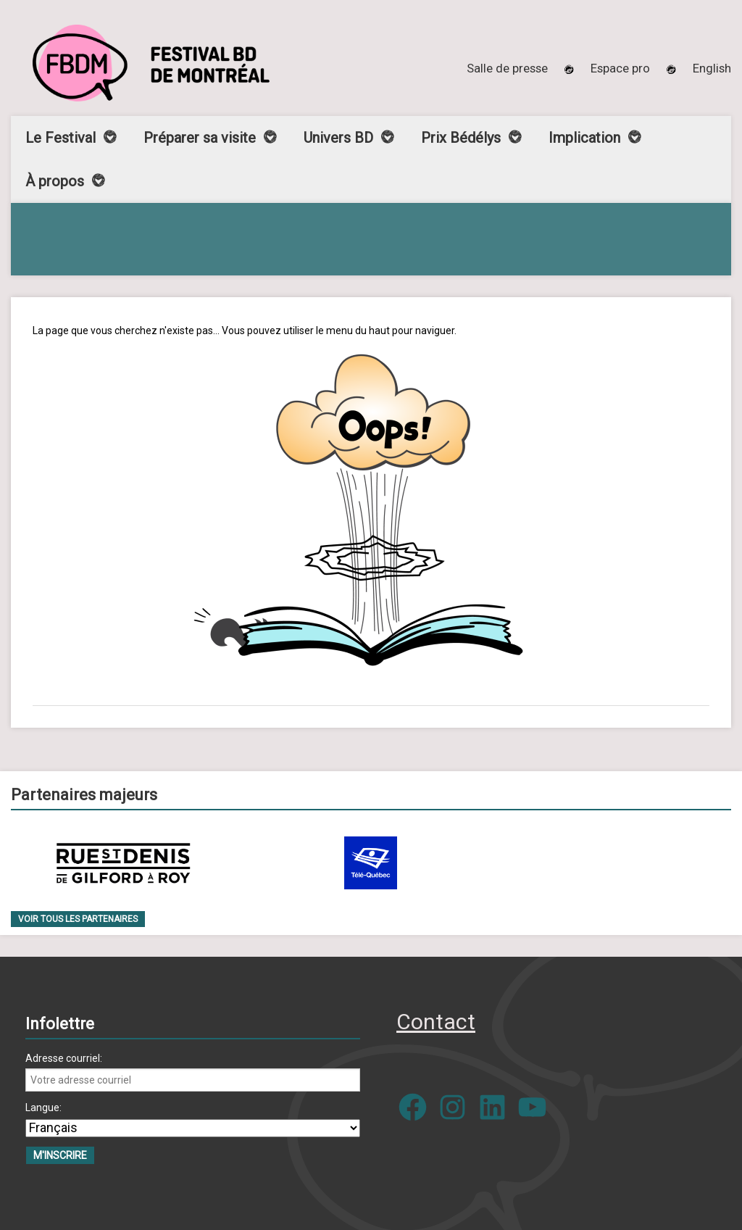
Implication (584, 137)
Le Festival (60, 137)
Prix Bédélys (461, 137)
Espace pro (620, 68)
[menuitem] (712, 68)
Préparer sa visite (199, 137)
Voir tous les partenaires (78, 919)
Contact (435, 1021)
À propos (54, 181)
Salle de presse (507, 68)
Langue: (43, 1107)
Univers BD (338, 137)
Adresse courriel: (63, 1058)
